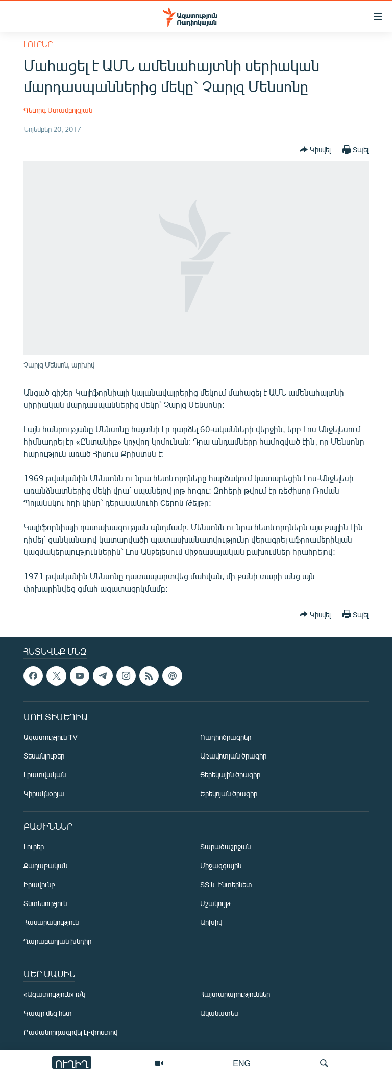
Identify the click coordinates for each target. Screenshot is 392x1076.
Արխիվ (211, 922)
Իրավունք (39, 884)
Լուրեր (38, 44)
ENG (242, 1063)
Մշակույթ (215, 903)
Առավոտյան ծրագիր (233, 755)
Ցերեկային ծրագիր (230, 774)
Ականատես (219, 1013)
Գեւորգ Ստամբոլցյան (57, 110)
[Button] (315, 149)
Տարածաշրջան (225, 846)
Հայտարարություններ (235, 994)
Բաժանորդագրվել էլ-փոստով (70, 1032)
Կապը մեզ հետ (47, 1013)
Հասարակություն (51, 922)
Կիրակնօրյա (43, 793)
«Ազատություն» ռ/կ (54, 994)
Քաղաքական (45, 865)
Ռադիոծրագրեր (225, 736)
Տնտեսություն (45, 903)
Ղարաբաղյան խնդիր (57, 941)
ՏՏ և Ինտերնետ (226, 884)
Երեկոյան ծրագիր (228, 793)
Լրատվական (44, 774)
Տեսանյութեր (43, 755)
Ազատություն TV (50, 736)
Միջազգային (220, 865)
